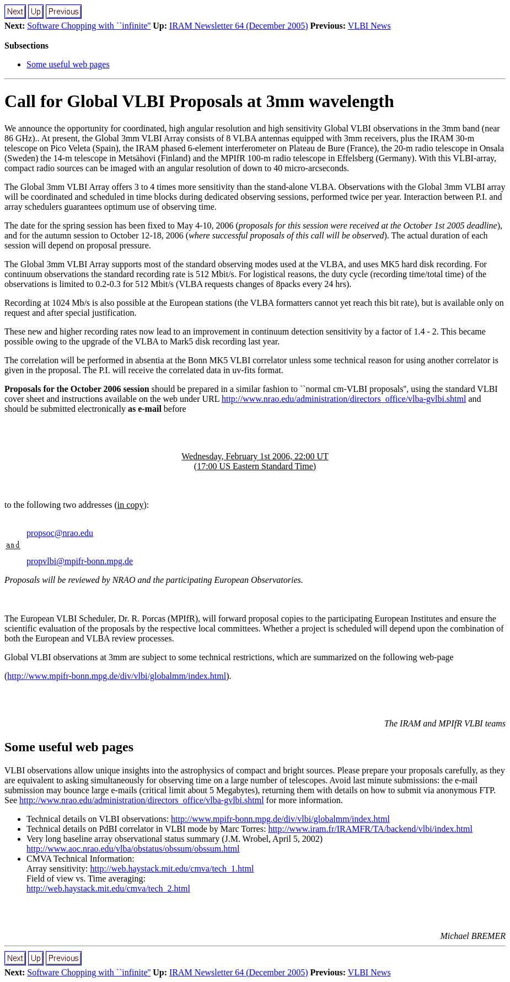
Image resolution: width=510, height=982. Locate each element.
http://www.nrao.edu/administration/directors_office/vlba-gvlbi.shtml (344, 399)
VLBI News (369, 25)
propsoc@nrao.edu (59, 533)
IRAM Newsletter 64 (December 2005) (238, 25)
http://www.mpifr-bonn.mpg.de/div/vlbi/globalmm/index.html (116, 676)
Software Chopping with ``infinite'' (89, 25)
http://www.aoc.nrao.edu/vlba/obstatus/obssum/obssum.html (133, 848)
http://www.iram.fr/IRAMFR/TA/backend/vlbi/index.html (370, 829)
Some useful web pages (68, 64)
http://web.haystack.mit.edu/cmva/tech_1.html (172, 868)
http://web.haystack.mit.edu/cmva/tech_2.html (108, 888)
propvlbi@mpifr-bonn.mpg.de (79, 561)
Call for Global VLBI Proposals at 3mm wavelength (199, 101)
